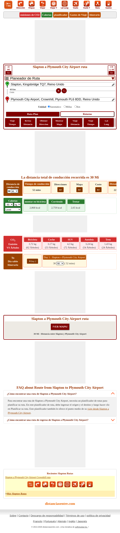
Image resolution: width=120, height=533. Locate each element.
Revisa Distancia (28, 122)
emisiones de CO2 (30, 14)
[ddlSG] (13, 209)
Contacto (23, 515)
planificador (60, 14)
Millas (69, 107)
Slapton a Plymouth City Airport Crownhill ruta (28, 477)
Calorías (46, 14)
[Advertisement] (60, 41)
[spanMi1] (60, 263)
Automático (55, 107)
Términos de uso (75, 515)
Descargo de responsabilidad (47, 515)
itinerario (95, 14)
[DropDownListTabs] (60, 78)
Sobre (13, 515)
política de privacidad (98, 515)
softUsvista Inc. (81, 527)
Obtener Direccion (43, 122)
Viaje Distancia (75, 122)
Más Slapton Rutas (17, 493)
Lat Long (106, 122)
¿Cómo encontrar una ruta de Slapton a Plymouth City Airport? (42, 393)
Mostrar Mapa (59, 122)
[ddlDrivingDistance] (14, 191)
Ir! (60, 189)
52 (111, 70)
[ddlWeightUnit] (17, 204)
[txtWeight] (9, 204)
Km (78, 107)
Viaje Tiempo (12, 122)
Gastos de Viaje (78, 14)
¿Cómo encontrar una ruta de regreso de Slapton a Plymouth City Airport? (47, 420)
